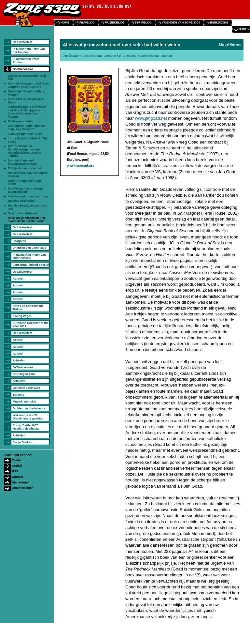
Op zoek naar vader (21, 201)
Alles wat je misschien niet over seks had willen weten (27, 219)
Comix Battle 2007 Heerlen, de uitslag (26, 427)
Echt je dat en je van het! (25, 168)
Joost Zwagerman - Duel (25, 133)
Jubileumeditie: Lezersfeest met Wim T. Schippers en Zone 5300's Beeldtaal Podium (27, 111)
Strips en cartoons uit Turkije (28, 307)
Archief (17, 465)
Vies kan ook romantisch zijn (28, 196)
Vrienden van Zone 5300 (29, 248)
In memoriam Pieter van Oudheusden (29, 256)
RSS (15, 471)
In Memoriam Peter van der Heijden (29, 50)
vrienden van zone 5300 (181, 22)
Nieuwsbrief (20, 482)
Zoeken (17, 460)
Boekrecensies (23, 69)
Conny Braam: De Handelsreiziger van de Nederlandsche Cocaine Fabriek (24, 151)
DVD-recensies (23, 367)
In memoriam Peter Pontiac (26, 60)
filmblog (87, 22)
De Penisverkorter (20, 121)
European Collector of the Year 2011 (31, 324)
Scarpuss (19, 241)
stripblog (143, 22)
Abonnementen (23, 488)
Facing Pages (22, 316)
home (65, 22)
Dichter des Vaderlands (29, 408)
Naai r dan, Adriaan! (22, 213)
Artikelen (19, 360)
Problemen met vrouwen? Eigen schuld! (26, 190)
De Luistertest (22, 42)
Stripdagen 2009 (24, 374)
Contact (17, 477)
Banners (18, 394)
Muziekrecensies (24, 401)
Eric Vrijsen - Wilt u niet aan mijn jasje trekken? (27, 127)
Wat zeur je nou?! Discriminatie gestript (28, 417)
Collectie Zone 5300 (26, 387)
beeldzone (219, 22)
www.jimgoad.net (80, 165)
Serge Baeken (22, 442)
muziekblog (115, 22)
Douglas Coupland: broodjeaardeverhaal (22, 162)
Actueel (18, 278)
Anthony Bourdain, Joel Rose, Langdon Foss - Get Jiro (29, 85)
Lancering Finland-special (31, 264)
